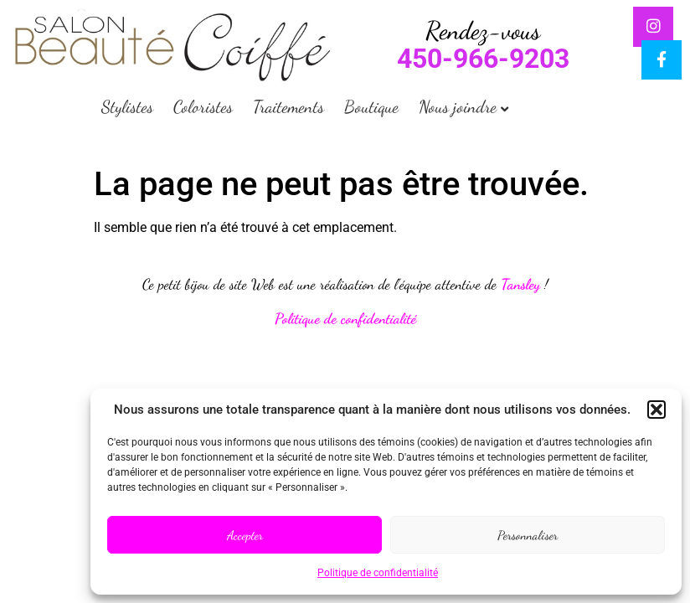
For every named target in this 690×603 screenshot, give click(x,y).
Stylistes (127, 106)
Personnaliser (527, 535)
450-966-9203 (483, 59)
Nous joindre (458, 106)
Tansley (520, 284)
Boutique (371, 106)
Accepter (245, 535)
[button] (656, 409)
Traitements (288, 106)
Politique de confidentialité (377, 573)
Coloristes (203, 106)
